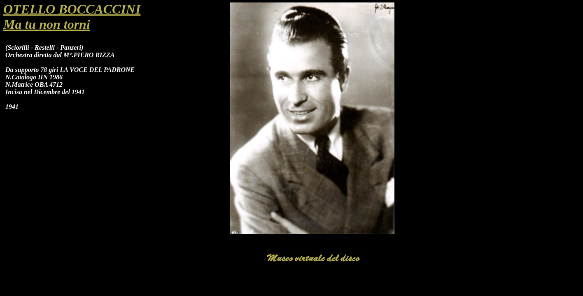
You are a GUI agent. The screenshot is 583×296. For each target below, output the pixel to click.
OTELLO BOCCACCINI (71, 9)
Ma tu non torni (46, 24)
